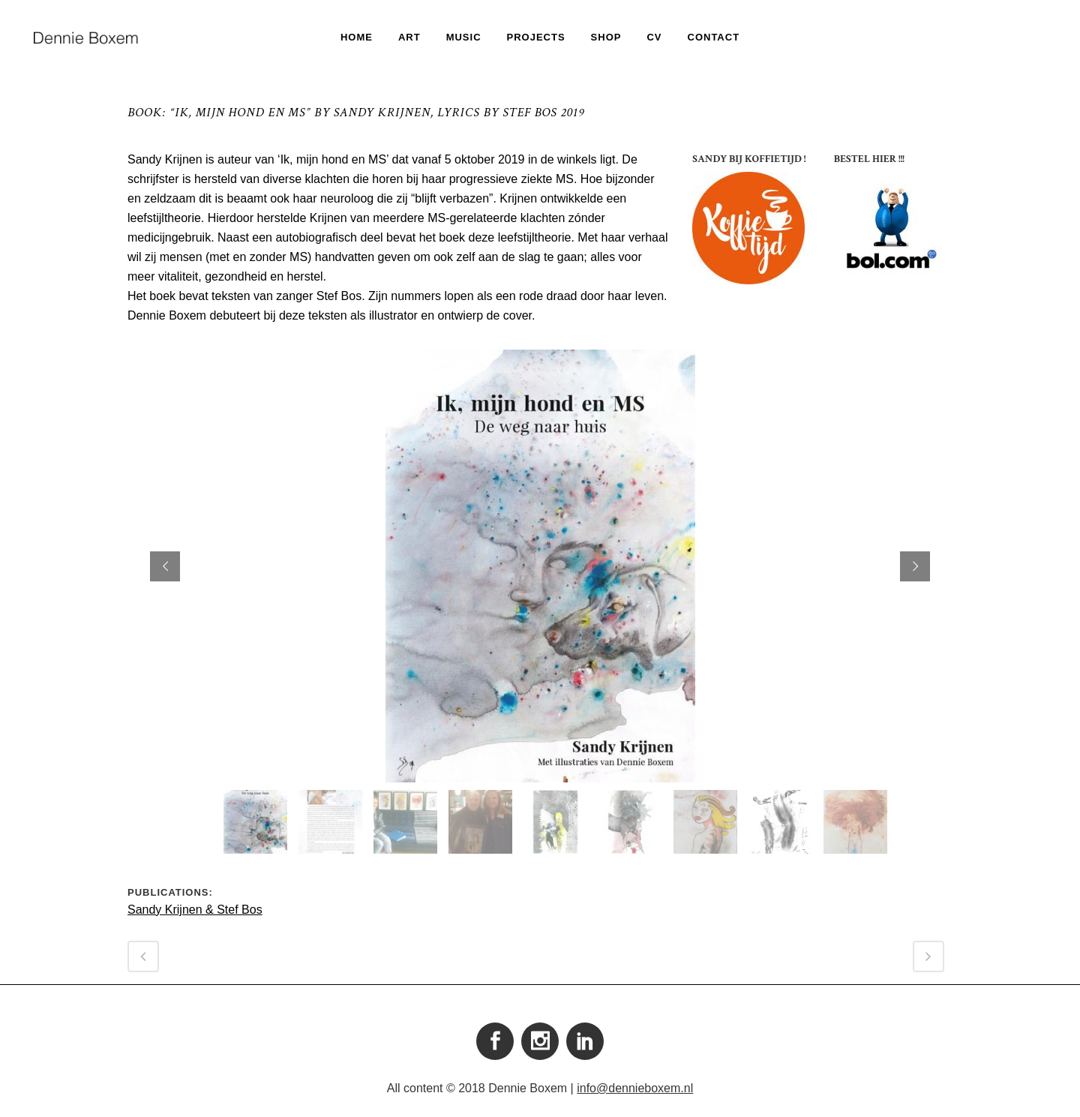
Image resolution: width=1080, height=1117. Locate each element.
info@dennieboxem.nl (635, 1088)
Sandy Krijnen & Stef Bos (195, 909)
